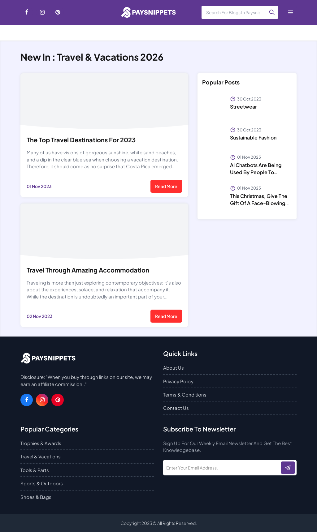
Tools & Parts (34, 470)
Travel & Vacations (40, 456)
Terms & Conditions (184, 394)
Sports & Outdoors (41, 483)
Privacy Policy (178, 381)
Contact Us (176, 408)
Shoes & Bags (35, 497)
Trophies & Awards (40, 443)
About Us (173, 368)
